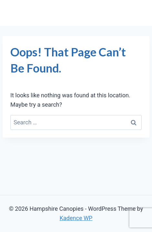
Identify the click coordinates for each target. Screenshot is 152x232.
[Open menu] (136, 12)
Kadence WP (76, 218)
